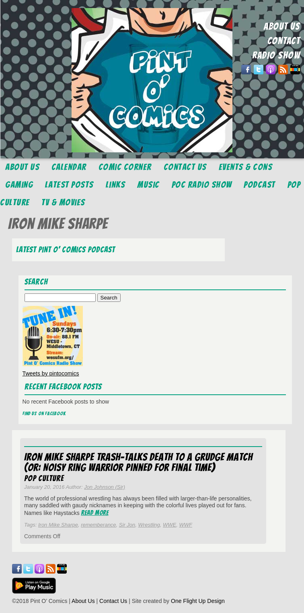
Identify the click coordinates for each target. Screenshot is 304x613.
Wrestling (149, 525)
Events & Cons (246, 167)
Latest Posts (69, 184)
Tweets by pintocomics (51, 373)
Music (148, 184)
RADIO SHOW (276, 55)
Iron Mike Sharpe (58, 525)
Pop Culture (44, 478)
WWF (185, 525)
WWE (169, 525)
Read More (95, 512)
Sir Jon (127, 525)
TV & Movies (63, 202)
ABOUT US (282, 26)
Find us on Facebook (44, 413)
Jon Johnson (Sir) (104, 487)
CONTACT (283, 41)
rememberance (98, 525)
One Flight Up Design (198, 601)
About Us (22, 167)
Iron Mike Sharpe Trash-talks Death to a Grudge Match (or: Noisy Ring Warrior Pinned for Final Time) (138, 462)
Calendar (68, 167)
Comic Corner (125, 167)
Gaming (19, 184)
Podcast (259, 184)
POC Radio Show (202, 184)
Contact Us (185, 167)
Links (115, 184)
